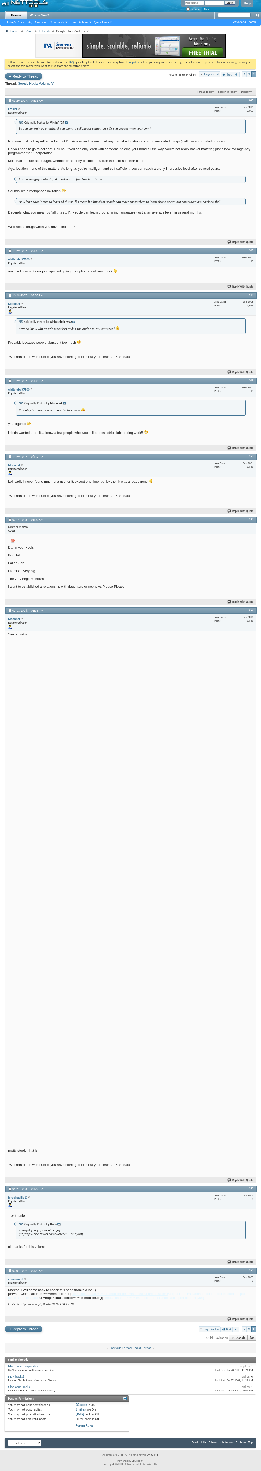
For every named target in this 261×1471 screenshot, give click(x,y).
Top (252, 1338)
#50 (251, 456)
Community (57, 22)
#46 (251, 100)
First (227, 74)
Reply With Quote (240, 242)
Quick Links (101, 22)
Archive (241, 1442)
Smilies (81, 1409)
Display (245, 91)
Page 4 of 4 (211, 74)
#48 (251, 295)
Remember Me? (197, 9)
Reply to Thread (23, 76)
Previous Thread (120, 1348)
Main (28, 31)
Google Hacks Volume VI (36, 83)
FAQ (30, 22)
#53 (251, 1188)
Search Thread (226, 91)
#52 (251, 610)
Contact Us (199, 1442)
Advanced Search (244, 21)
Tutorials (44, 31)
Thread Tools (204, 91)
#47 (251, 250)
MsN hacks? (16, 1376)
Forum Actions (79, 22)
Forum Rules (84, 1425)
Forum (16, 15)
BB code (81, 1405)
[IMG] (80, 1414)
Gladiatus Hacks (19, 1387)
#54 (251, 1270)
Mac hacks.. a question (23, 1366)
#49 (251, 380)
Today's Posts (15, 22)
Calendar (41, 22)
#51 (251, 519)
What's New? (39, 15)
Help (247, 3)
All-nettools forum (221, 1442)
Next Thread (143, 1348)
